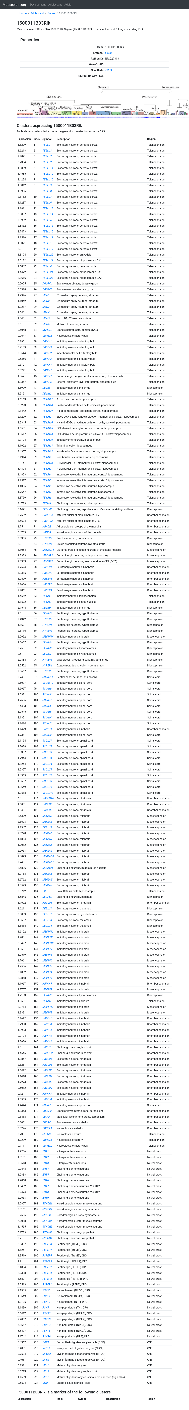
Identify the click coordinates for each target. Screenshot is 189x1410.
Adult (68, 4)
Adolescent (55, 4)
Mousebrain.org (14, 5)
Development (38, 4)
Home (23, 13)
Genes (51, 13)
